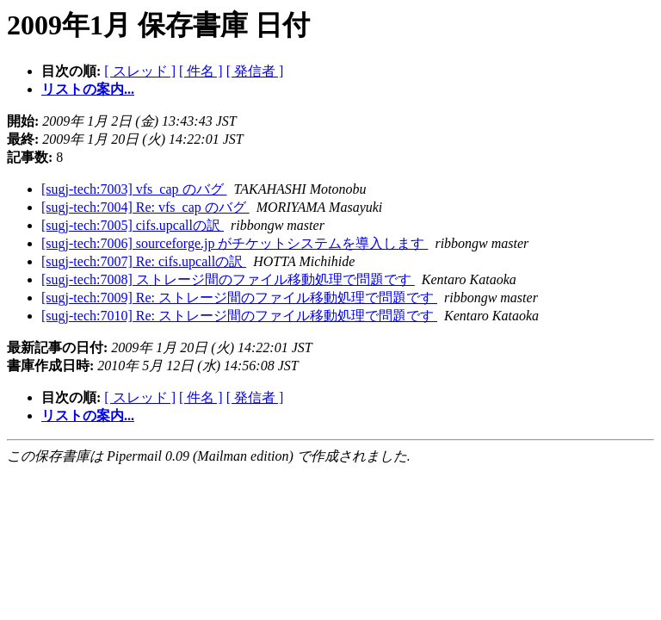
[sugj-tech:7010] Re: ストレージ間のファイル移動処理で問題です (239, 315)
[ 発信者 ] (255, 71)
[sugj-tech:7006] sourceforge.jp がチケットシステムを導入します (234, 243)
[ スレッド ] (140, 71)
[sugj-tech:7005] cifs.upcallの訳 (132, 225)
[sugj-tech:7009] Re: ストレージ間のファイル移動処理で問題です (239, 297)
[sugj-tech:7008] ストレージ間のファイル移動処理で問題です (228, 279)
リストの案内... (87, 89)
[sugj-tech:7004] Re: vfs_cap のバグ (145, 207)
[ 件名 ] (201, 71)
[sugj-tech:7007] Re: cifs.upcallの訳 (143, 261)
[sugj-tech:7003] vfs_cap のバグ (134, 189)
